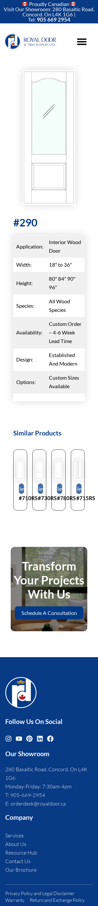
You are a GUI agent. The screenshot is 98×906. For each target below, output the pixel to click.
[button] (82, 41)
